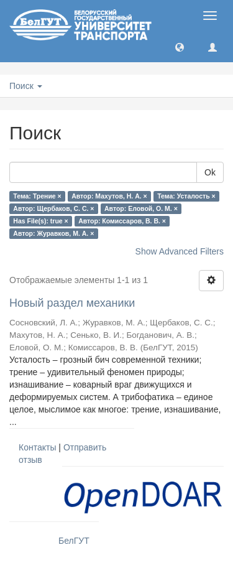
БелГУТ (73, 541)
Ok (210, 172)
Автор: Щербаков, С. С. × (53, 208)
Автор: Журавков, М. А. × (53, 233)
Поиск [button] (25, 86)
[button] (179, 46)
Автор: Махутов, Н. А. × (109, 196)
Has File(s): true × (40, 221)
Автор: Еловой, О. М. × (141, 208)
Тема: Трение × (37, 196)
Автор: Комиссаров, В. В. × (122, 221)
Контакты (37, 447)
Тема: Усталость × (186, 196)
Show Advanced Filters (179, 251)
